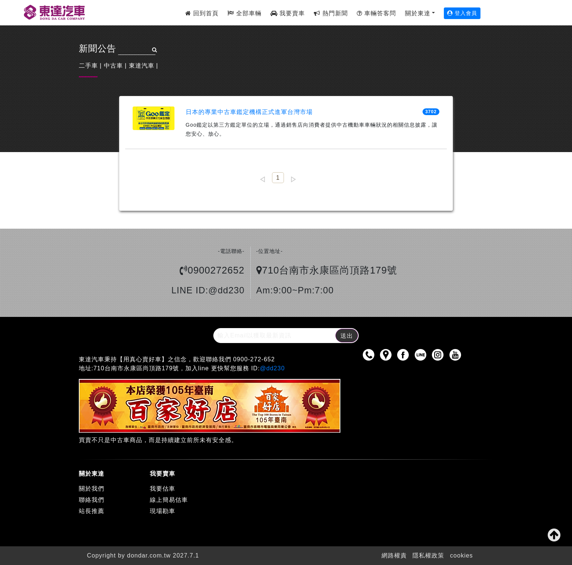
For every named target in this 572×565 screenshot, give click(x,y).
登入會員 (462, 13)
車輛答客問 (376, 13)
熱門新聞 (330, 13)
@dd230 (272, 368)
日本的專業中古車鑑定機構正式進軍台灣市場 (249, 112)
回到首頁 (202, 13)
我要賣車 (287, 13)
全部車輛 (244, 13)
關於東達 (417, 13)
